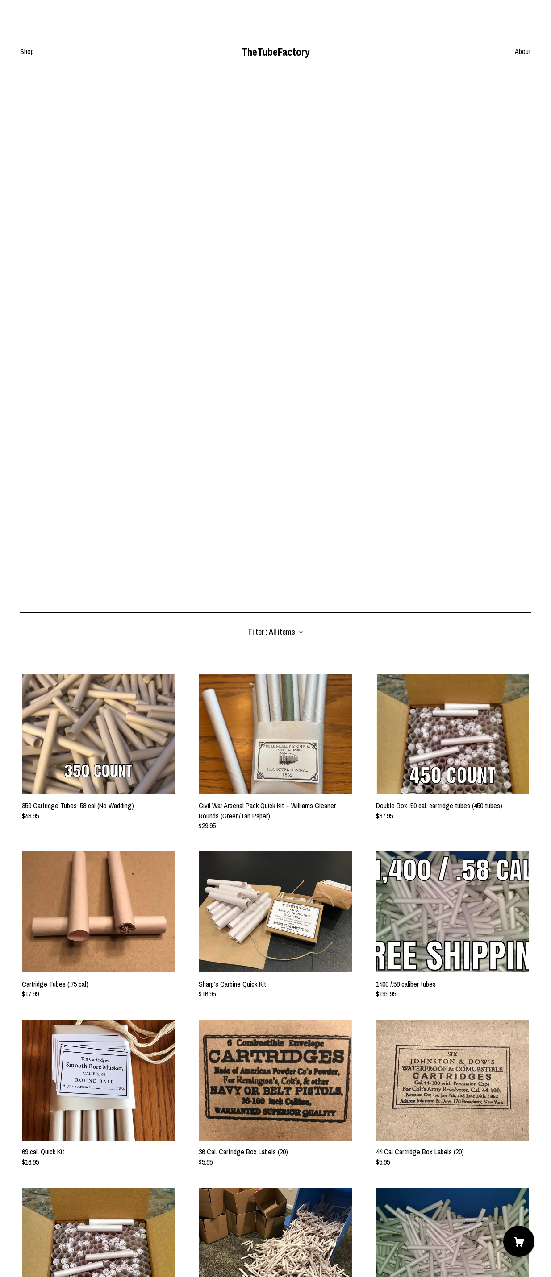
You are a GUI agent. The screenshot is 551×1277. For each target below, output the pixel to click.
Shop (27, 51)
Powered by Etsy (43, 1252)
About (523, 51)
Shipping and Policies (49, 1227)
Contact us (35, 1218)
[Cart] (518, 1241)
